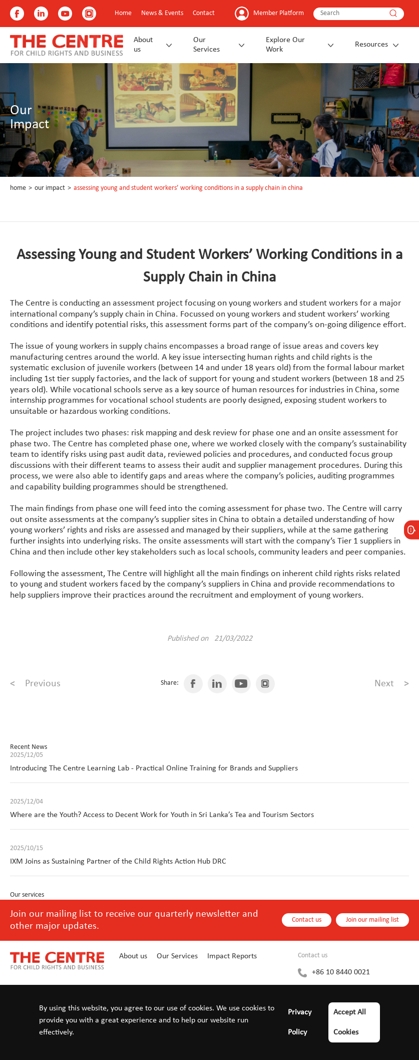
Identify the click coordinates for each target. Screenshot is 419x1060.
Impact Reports (232, 956)
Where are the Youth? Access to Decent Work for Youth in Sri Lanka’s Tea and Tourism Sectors (162, 815)
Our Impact (50, 188)
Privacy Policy (299, 1022)
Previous (35, 684)
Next (391, 684)
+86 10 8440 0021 (341, 972)
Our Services (206, 45)
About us (143, 45)
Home (123, 13)
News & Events (162, 13)
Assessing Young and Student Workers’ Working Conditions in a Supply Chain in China (188, 188)
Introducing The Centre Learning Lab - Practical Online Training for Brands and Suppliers (154, 768)
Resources (371, 45)
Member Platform (278, 13)
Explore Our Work (285, 45)
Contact (204, 13)
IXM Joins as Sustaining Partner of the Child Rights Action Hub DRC (118, 862)
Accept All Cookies (349, 1022)
